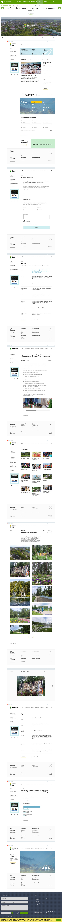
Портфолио (40, 1)
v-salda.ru (31, 14)
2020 (10, 5)
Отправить (23, 912)
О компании (19, 1)
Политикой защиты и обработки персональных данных (17, 916)
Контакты (46, 1)
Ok (58, 920)
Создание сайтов (26, 1)
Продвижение (34, 1)
